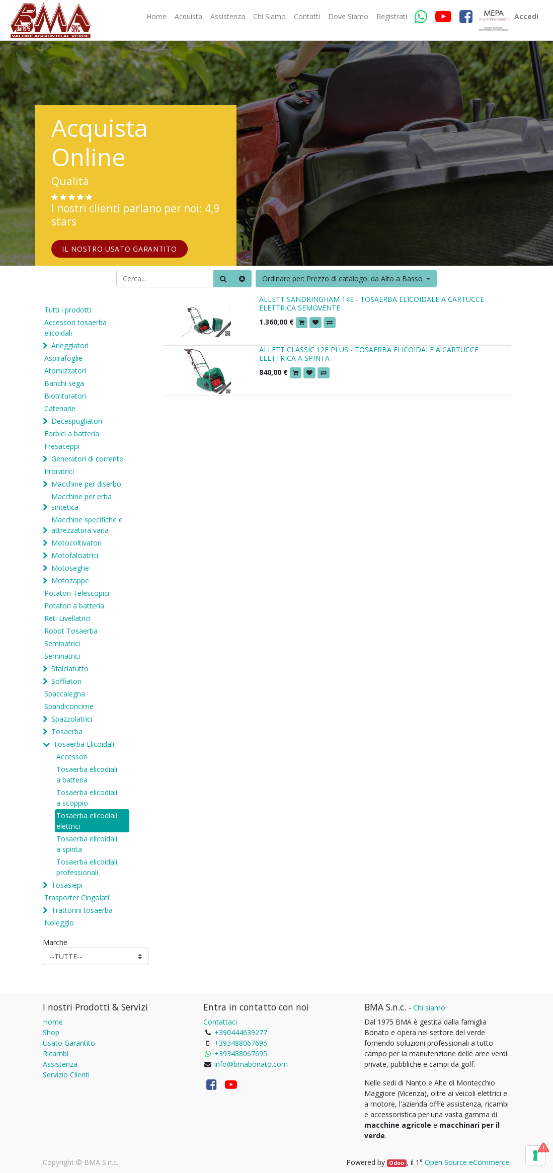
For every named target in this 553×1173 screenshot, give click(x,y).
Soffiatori (66, 681)
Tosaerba (67, 731)
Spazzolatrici (71, 719)
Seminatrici (62, 643)
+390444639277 (240, 1032)
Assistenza (60, 1064)
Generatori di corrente (87, 458)
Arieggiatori (70, 345)
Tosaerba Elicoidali (83, 744)
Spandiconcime (69, 706)
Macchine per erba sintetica (81, 502)
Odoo (396, 1162)
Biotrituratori (65, 396)
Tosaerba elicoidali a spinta (86, 844)
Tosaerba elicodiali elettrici (86, 821)
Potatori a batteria (74, 605)
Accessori (72, 756)
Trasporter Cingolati (76, 897)
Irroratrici (59, 471)
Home (53, 1022)
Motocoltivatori (76, 543)
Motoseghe (70, 568)
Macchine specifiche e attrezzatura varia (87, 525)
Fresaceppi (62, 446)
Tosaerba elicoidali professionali (86, 867)
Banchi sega (64, 383)
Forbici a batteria (71, 433)
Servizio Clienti (66, 1074)
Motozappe (70, 580)
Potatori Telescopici (76, 593)
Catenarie (59, 408)
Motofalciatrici (74, 555)
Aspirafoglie (63, 358)
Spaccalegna (64, 693)
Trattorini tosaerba (82, 910)
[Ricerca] (223, 278)
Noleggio (59, 922)
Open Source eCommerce (467, 1162)
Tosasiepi (67, 885)
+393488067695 (240, 1043)
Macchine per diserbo (86, 484)
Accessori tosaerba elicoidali (75, 328)
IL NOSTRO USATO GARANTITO (119, 249)
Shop (51, 1032)
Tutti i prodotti (67, 310)
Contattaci (220, 1022)
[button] (346, 278)
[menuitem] (156, 16)
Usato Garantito (69, 1043)
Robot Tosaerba (71, 631)
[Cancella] (242, 278)
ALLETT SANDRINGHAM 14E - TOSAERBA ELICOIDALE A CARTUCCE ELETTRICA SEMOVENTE (371, 303)
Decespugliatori (76, 421)
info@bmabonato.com (251, 1064)
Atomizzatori (65, 370)
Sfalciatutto (70, 668)
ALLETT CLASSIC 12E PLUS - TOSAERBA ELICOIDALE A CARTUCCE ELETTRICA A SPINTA (369, 354)
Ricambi (55, 1053)
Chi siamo (429, 1007)
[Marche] (95, 956)
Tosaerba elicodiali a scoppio (86, 798)
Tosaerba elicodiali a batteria (86, 774)
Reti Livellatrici (67, 618)
